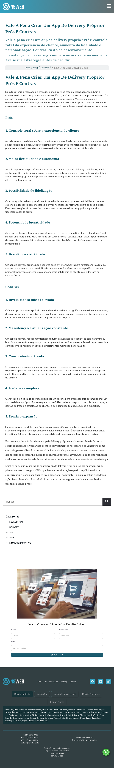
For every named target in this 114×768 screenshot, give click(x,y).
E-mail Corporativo (18, 549)
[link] (57, 715)
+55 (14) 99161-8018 (29, 737)
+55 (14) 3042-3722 (30, 735)
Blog (35, 67)
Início (27, 67)
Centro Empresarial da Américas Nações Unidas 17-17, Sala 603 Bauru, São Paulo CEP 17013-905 (57, 752)
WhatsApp (63, 636)
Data (13, 648)
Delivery (12, 533)
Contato (73, 682)
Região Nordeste (91, 694)
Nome (13, 636)
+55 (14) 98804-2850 (29, 740)
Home (40, 682)
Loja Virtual (14, 528)
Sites (10, 538)
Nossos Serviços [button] (51, 682)
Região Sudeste (22, 694)
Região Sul (42, 694)
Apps (9, 544)
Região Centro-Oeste (65, 694)
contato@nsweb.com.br (30, 743)
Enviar (57, 661)
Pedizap (64, 682)
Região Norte (57, 702)
